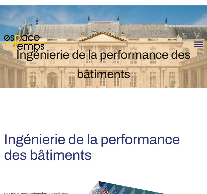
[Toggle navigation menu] (198, 44)
